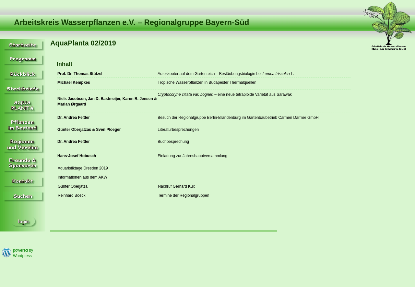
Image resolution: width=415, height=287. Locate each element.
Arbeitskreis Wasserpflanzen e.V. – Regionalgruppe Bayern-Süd (131, 22)
